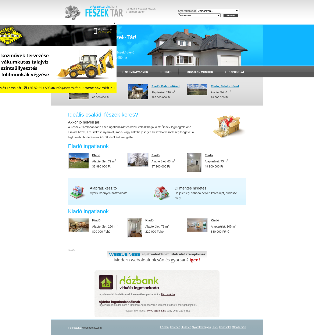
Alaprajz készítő (103, 188)
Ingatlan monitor (200, 72)
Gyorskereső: (187, 10)
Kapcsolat (236, 72)
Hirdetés (186, 327)
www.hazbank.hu (156, 310)
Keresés (175, 327)
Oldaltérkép (239, 327)
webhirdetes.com (92, 327)
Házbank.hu (168, 294)
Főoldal (164, 327)
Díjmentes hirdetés (190, 188)
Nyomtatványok (136, 72)
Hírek (168, 72)
